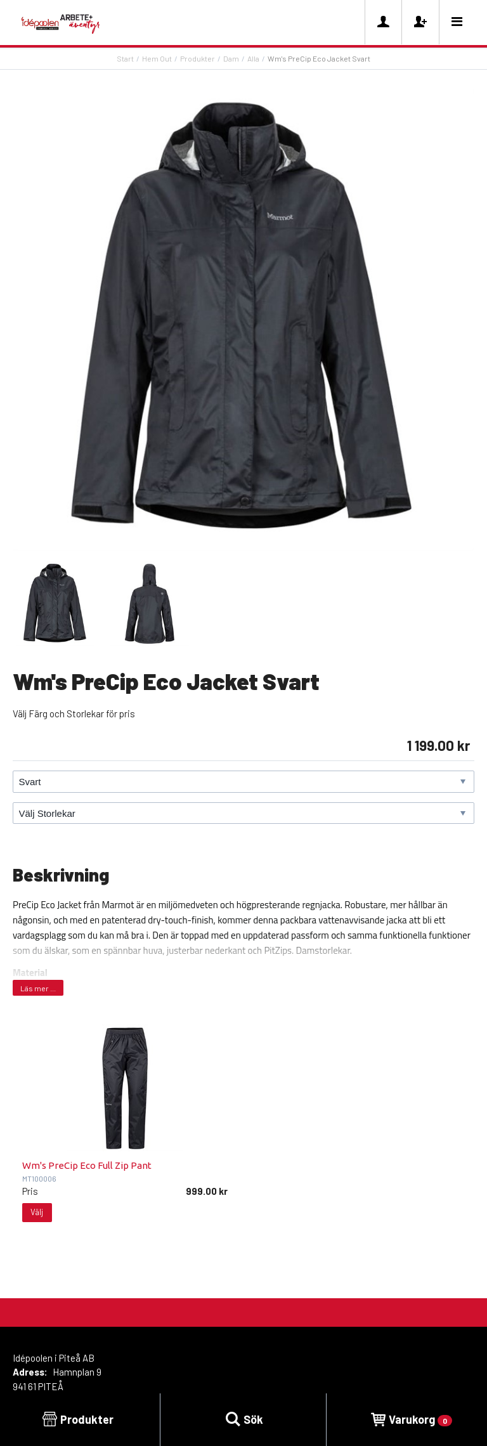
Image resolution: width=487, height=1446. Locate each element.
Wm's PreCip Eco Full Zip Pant (87, 1165)
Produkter (197, 58)
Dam (231, 58)
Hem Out (157, 58)
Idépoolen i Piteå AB (53, 1358)
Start (125, 58)
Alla (253, 58)
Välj (36, 1212)
